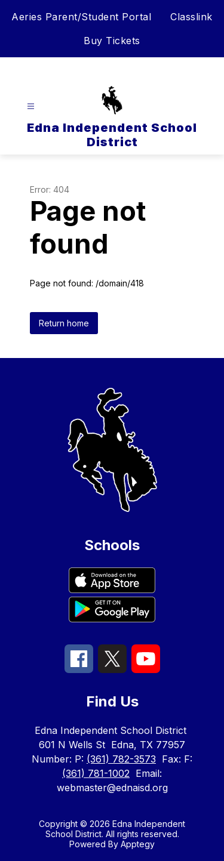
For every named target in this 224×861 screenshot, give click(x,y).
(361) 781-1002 (96, 773)
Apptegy (138, 844)
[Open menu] (31, 106)
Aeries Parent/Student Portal (81, 17)
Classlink (191, 17)
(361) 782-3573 (121, 759)
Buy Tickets (112, 41)
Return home (64, 323)
